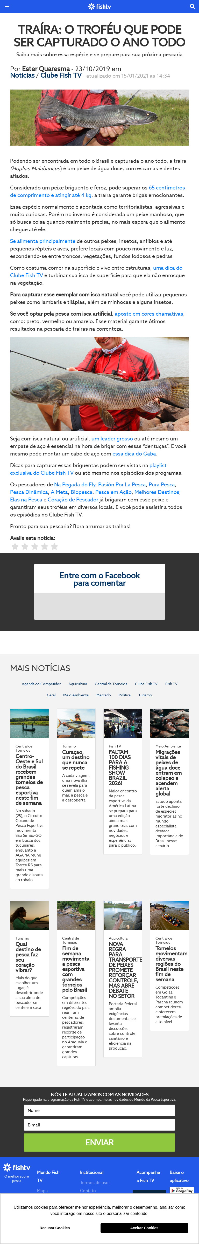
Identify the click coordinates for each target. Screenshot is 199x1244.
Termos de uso (94, 1182)
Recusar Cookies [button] (55, 1228)
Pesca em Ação (113, 492)
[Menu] (7, 6)
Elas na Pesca (26, 499)
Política (125, 695)
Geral (51, 695)
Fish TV (171, 684)
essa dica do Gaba (134, 453)
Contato (88, 1190)
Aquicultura (77, 684)
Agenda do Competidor (41, 684)
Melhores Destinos (156, 492)
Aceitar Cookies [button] (144, 1228)
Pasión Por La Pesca (122, 484)
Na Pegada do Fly (74, 484)
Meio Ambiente (76, 695)
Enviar (99, 1143)
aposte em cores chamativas (149, 313)
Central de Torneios (111, 684)
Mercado (103, 695)
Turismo (145, 695)
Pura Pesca (162, 484)
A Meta (59, 492)
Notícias (23, 75)
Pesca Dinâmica (29, 492)
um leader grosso (112, 438)
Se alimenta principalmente (42, 241)
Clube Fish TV (61, 75)
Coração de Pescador (74, 499)
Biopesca (82, 492)
